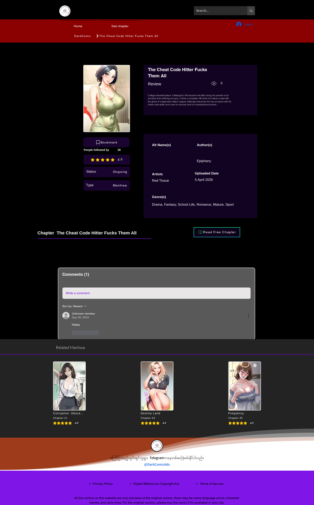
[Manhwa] (119, 185)
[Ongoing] (119, 172)
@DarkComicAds (157, 464)
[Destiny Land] (156, 413)
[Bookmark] (106, 142)
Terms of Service (211, 484)
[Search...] (217, 10)
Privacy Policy (103, 484)
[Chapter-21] (66, 418)
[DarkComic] (82, 36)
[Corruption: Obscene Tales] (68, 413)
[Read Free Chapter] (217, 232)
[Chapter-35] (241, 418)
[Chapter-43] (153, 418)
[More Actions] (248, 315)
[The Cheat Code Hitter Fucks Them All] (149, 36)
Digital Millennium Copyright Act (156, 484)
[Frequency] (244, 413)
